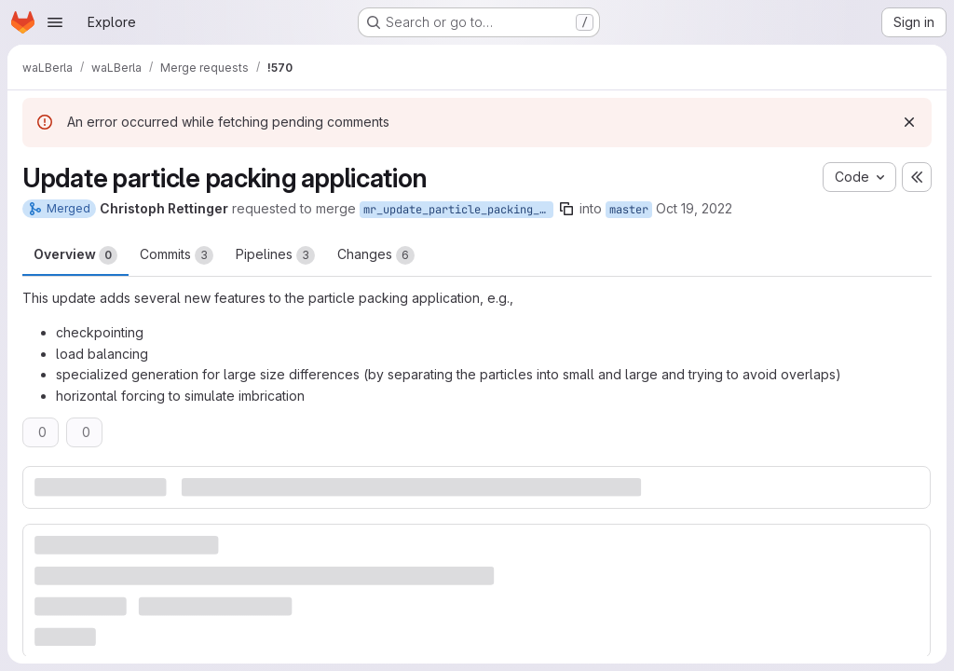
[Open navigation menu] (55, 22)
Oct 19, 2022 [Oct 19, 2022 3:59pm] (694, 208)
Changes (376, 255)
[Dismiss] (909, 122)
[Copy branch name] (566, 209)
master (628, 209)
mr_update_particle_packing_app (458, 209)
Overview (75, 255)
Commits (176, 255)
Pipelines (275, 255)
